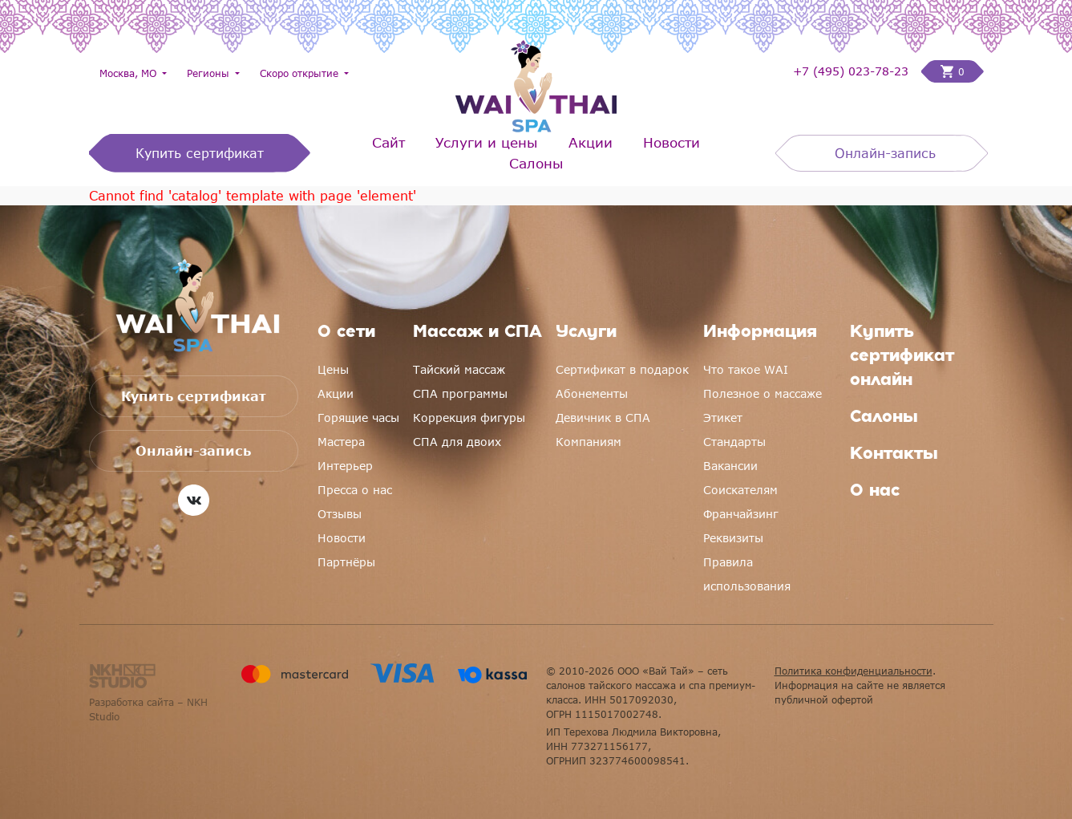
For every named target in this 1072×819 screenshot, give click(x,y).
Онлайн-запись (885, 153)
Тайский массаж (459, 369)
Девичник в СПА (603, 417)
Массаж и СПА (477, 333)
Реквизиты (733, 538)
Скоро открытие (301, 73)
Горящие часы (358, 417)
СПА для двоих (457, 441)
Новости (671, 142)
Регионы (210, 73)
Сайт (388, 142)
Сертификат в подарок (622, 369)
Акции (590, 142)
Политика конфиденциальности (853, 670)
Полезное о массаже (762, 393)
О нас (875, 492)
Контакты (894, 455)
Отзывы (340, 514)
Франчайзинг (741, 514)
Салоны (536, 163)
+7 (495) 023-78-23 (850, 71)
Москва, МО (129, 73)
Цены (333, 369)
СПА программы (460, 393)
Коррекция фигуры (469, 417)
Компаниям (588, 441)
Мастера (341, 441)
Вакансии (730, 465)
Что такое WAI (745, 369)
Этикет (722, 417)
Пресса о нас (355, 490)
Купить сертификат (200, 153)
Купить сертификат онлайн (902, 357)
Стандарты (734, 441)
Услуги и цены (486, 142)
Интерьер (345, 465)
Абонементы (592, 393)
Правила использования (747, 574)
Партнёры (346, 562)
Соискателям (740, 490)
